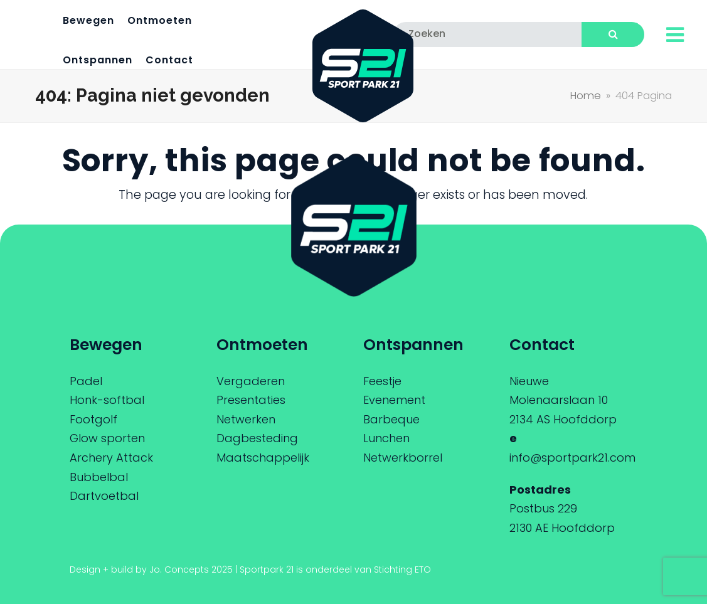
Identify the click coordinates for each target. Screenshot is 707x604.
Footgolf (93, 419)
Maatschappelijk (262, 457)
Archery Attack (111, 457)
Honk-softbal (107, 400)
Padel (86, 381)
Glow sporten (107, 438)
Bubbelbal (99, 477)
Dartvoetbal (104, 496)
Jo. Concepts (179, 569)
